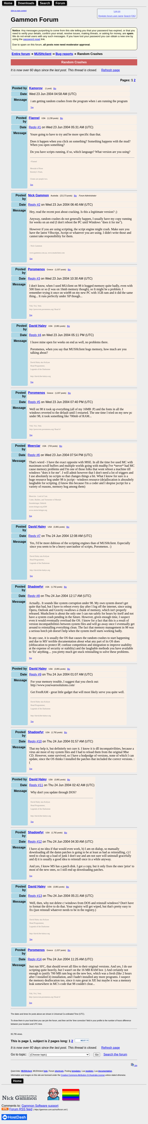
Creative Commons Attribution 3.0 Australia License (83, 1075)
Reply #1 (35, 127)
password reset (31, 39)
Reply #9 (35, 674)
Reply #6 (34, 455)
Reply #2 (34, 204)
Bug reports (64, 54)
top (134, 1065)
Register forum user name (110, 16)
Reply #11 (36, 785)
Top (31, 107)
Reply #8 (34, 596)
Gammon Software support (40, 1105)
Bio (54, 88)
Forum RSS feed (20, 1109)
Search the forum (115, 1054)
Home (8, 3)
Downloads (26, 3)
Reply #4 (35, 335)
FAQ (133, 16)
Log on (117, 11)
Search (45, 3)
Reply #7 (34, 536)
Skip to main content (19, 11)
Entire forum (21, 54)
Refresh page (110, 70)
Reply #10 (35, 741)
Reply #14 (35, 959)
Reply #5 (34, 402)
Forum (60, 3)
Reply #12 (35, 841)
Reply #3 (34, 278)
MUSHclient (42, 54)
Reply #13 (35, 895)
